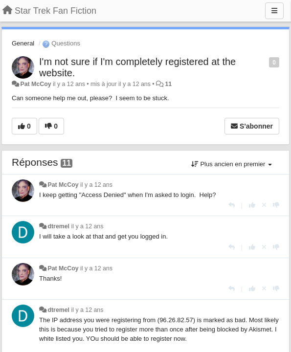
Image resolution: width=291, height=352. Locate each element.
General (23, 43)
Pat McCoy (35, 84)
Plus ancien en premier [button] (231, 164)
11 (168, 84)
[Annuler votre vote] (264, 205)
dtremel (58, 226)
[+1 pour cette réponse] (252, 205)
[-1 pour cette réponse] (276, 205)
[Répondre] (231, 205)
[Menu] (274, 10)
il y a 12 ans (96, 184)
